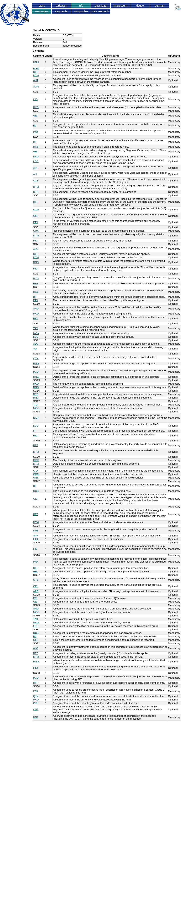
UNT (35, 717)
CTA (35, 470)
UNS (36, 477)
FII (34, 430)
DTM (36, 75)
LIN (35, 548)
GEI (35, 115)
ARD (36, 308)
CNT (35, 709)
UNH (36, 62)
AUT (35, 80)
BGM (36, 68)
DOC (36, 460)
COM (36, 474)
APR (35, 167)
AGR (36, 86)
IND (35, 99)
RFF (35, 72)
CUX (36, 230)
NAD (36, 156)
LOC (35, 161)
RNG (36, 262)
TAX (35, 328)
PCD (36, 278)
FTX (35, 222)
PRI (35, 598)
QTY (35, 180)
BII (34, 125)
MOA (36, 313)
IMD (35, 131)
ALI (35, 174)
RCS (36, 107)
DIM (35, 530)
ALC (35, 248)
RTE (35, 191)
